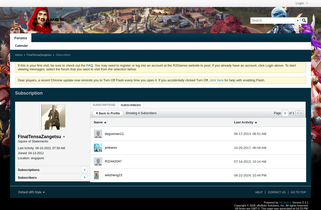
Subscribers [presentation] (131, 105)
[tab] (104, 104)
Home (18, 54)
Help (259, 192)
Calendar (21, 46)
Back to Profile (108, 113)
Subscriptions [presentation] (104, 104)
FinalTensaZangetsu (39, 54)
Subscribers (27, 177)
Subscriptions (29, 170)
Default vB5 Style (31, 192)
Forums (20, 38)
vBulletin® (285, 202)
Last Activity (243, 122)
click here (216, 80)
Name (98, 122)
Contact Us (277, 192)
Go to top (298, 192)
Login (302, 3)
